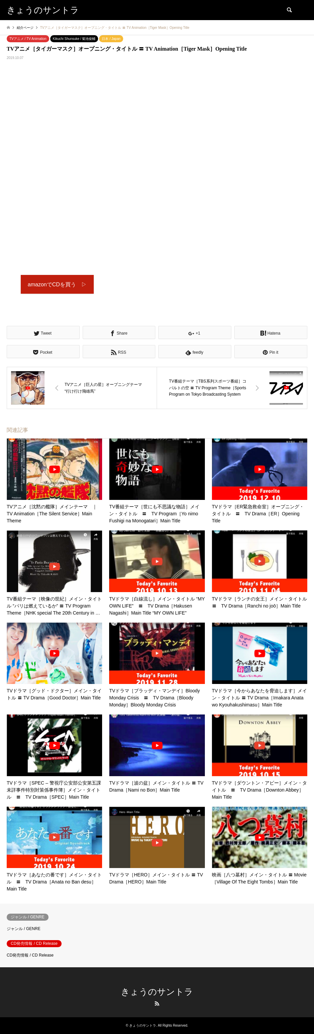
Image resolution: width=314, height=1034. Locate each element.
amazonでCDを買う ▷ (57, 284)
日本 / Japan (111, 39)
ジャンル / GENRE (24, 928)
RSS (157, 1003)
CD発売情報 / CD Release (30, 955)
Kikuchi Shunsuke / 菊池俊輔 (74, 39)
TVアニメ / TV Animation (28, 39)
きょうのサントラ (157, 992)
